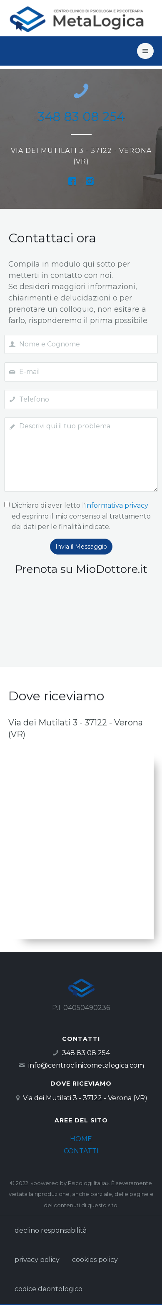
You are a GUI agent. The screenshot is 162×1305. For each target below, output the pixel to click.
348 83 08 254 (81, 116)
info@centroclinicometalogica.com (86, 1065)
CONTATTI (81, 1151)
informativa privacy (116, 505)
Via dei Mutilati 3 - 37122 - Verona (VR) (85, 1098)
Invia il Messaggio (81, 546)
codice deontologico (48, 1289)
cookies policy (95, 1260)
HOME (81, 1139)
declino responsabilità (51, 1230)
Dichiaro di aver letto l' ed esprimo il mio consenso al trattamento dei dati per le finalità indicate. (81, 516)
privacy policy (37, 1260)
